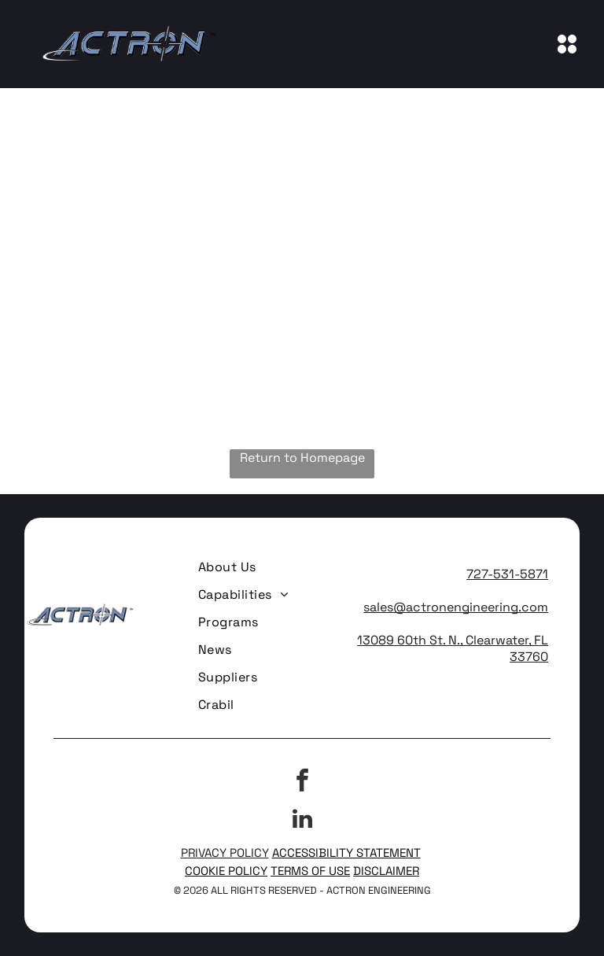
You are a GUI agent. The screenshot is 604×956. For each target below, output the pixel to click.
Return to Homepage (302, 457)
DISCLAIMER (386, 870)
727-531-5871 (507, 574)
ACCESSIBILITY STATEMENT (346, 852)
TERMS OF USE (310, 870)
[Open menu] (567, 44)
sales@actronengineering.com (455, 607)
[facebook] (302, 782)
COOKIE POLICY (226, 870)
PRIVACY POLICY (225, 852)
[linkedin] (302, 821)
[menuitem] (227, 567)
